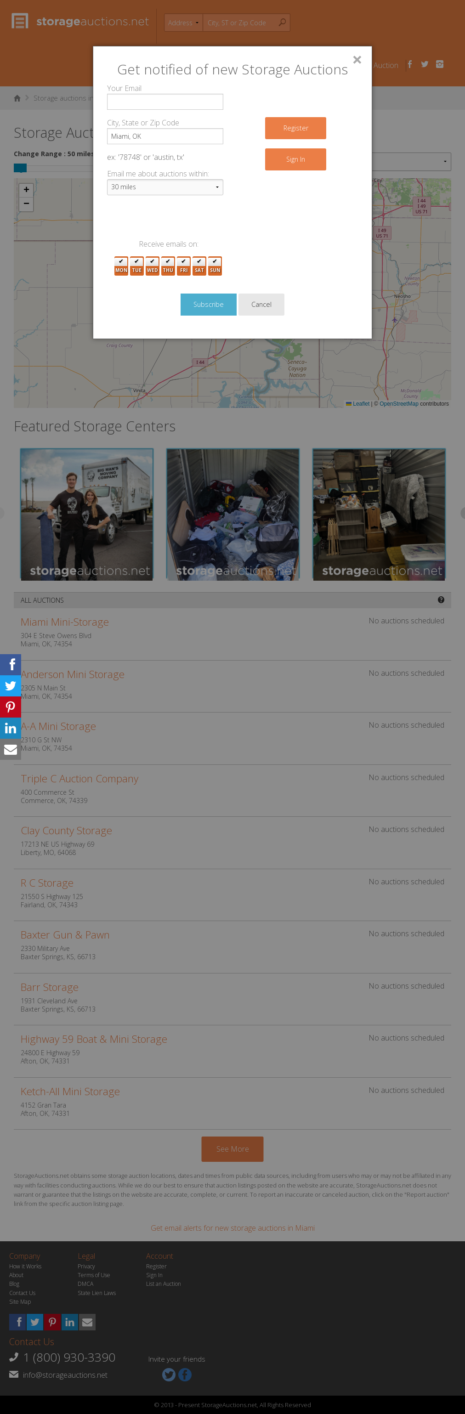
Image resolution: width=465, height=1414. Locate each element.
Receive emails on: (168, 244)
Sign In (295, 159)
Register (296, 128)
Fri (183, 266)
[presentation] (177, 220)
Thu (168, 266)
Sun (215, 266)
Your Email (124, 88)
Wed (152, 266)
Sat (199, 266)
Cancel (261, 304)
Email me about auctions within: (158, 174)
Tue (137, 266)
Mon (121, 266)
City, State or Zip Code (143, 123)
